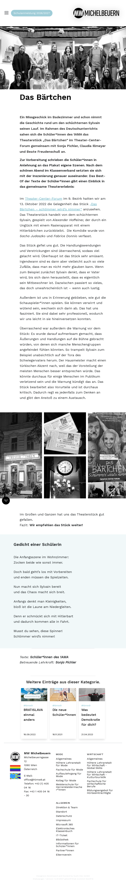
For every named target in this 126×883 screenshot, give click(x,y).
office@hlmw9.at (34, 779)
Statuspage (38, 879)
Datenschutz (64, 816)
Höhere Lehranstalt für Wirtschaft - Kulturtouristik (99, 775)
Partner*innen (65, 850)
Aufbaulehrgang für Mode (68, 775)
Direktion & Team (67, 807)
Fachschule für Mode (69, 769)
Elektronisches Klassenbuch (65, 829)
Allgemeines (64, 759)
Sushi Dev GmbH (82, 876)
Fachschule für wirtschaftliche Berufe (96, 784)
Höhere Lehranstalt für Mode (68, 764)
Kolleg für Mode (66, 780)
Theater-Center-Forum (43, 199)
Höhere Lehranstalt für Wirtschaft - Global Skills (99, 765)
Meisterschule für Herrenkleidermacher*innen (69, 787)
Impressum (63, 820)
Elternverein (63, 854)
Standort (61, 811)
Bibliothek (62, 839)
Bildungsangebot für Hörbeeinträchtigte (100, 791)
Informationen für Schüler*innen (67, 845)
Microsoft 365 (64, 824)
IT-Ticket (61, 835)
